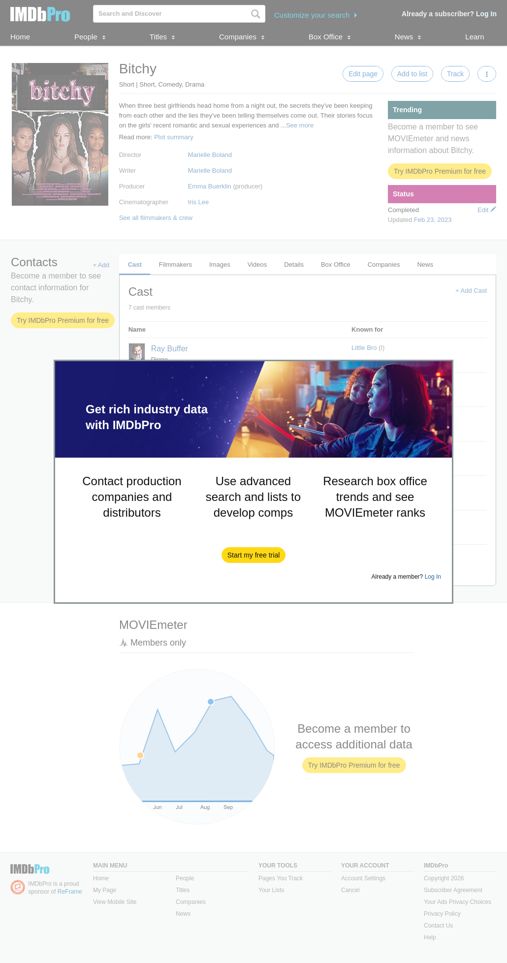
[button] (253, 555)
